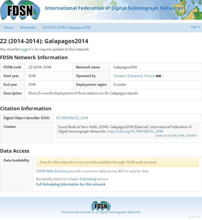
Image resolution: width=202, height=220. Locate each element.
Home (9, 28)
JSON (172, 135)
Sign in (195, 27)
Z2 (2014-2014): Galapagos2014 (66, 28)
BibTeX (192, 135)
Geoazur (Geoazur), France (134, 76)
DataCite (161, 135)
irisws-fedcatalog (82, 179)
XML (182, 135)
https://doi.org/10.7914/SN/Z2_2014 (135, 131)
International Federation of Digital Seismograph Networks (101, 212)
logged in (27, 49)
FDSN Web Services (52, 171)
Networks (28, 28)
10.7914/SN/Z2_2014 (72, 118)
